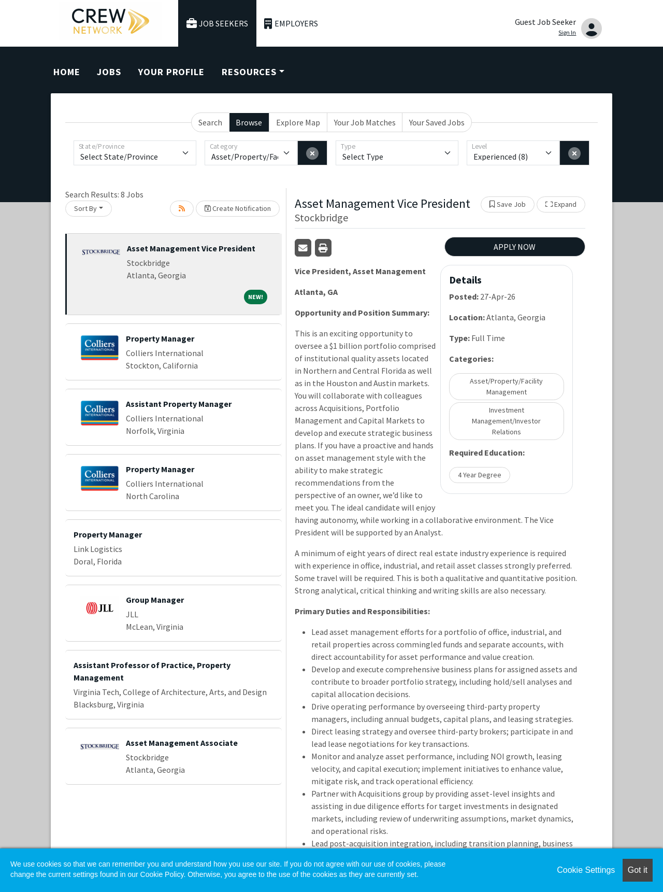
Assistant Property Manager (179, 404)
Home (66, 72)
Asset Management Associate (182, 743)
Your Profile (171, 72)
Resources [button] (249, 72)
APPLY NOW (515, 247)
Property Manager (160, 338)
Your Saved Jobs (437, 122)
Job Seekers (217, 23)
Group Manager (155, 599)
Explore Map (298, 122)
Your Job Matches (365, 122)
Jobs (109, 72)
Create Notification (238, 208)
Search (210, 122)
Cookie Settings (586, 870)
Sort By (85, 208)
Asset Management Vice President (191, 248)
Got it (637, 870)
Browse (249, 122)
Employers (291, 23)
